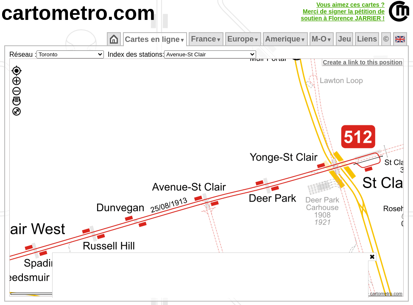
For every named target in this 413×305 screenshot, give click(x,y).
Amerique (286, 39)
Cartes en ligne (155, 39)
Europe (244, 39)
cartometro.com (78, 13)
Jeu (345, 39)
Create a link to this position (363, 62)
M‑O (322, 39)
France (207, 39)
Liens (368, 39)
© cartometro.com (384, 294)
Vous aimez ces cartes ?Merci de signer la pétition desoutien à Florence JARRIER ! (343, 11)
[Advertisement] (210, 275)
